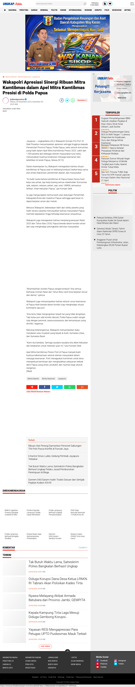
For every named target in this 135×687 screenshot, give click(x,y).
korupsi (99, 10)
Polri (108, 10)
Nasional (13, 10)
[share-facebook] (62, 100)
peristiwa (24, 10)
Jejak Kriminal (77, 661)
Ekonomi (89, 10)
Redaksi (35, 677)
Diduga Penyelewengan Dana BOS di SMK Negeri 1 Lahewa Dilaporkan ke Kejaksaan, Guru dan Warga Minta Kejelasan (116, 135)
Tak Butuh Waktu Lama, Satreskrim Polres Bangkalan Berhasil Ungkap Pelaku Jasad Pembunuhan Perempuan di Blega (58, 568)
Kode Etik (52, 677)
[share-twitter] (67, 100)
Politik (55, 10)
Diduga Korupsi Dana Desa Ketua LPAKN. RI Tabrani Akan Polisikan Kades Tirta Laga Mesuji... (53, 583)
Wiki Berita (52, 661)
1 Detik (74, 657)
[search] (61, 3)
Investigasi (30, 668)
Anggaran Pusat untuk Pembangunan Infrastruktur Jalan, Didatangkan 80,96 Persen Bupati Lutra (113, 243)
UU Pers (43, 677)
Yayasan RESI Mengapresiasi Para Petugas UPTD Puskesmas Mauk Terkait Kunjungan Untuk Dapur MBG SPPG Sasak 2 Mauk (56, 636)
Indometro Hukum (33, 657)
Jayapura (36, 77)
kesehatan (118, 10)
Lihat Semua (45, 646)
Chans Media (30, 661)
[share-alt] (32, 387)
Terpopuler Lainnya (112, 184)
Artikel (129, 10)
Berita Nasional (24, 77)
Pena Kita (29, 664)
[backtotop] (67, 651)
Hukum (64, 10)
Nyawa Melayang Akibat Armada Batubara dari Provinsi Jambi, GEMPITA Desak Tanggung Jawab (58, 600)
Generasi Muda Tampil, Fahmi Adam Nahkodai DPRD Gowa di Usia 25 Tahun (111, 231)
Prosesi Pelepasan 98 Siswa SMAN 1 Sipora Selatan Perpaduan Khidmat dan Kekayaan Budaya (115, 149)
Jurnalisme (53, 657)
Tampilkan (83, 547)
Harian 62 (7, 664)
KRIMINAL (45, 10)
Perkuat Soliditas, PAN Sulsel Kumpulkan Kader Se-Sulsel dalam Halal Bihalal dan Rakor (113, 220)
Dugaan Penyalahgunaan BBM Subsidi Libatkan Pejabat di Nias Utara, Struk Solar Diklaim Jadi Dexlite (116, 122)
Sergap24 (52, 668)
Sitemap (61, 677)
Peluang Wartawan (84, 677)
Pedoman (70, 677)
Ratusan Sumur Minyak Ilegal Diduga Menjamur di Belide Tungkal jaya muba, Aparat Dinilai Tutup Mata (115, 162)
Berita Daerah (11, 77)
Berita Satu (8, 668)
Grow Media (76, 664)
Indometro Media (10, 657)
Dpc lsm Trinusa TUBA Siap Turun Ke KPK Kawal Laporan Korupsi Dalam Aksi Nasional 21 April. (115, 175)
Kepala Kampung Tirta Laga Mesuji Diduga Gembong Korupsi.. (55, 615)
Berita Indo (53, 664)
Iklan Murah (98, 677)
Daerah (35, 10)
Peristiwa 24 (8, 661)
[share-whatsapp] (73, 100)
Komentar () (82, 100)
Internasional (76, 10)
